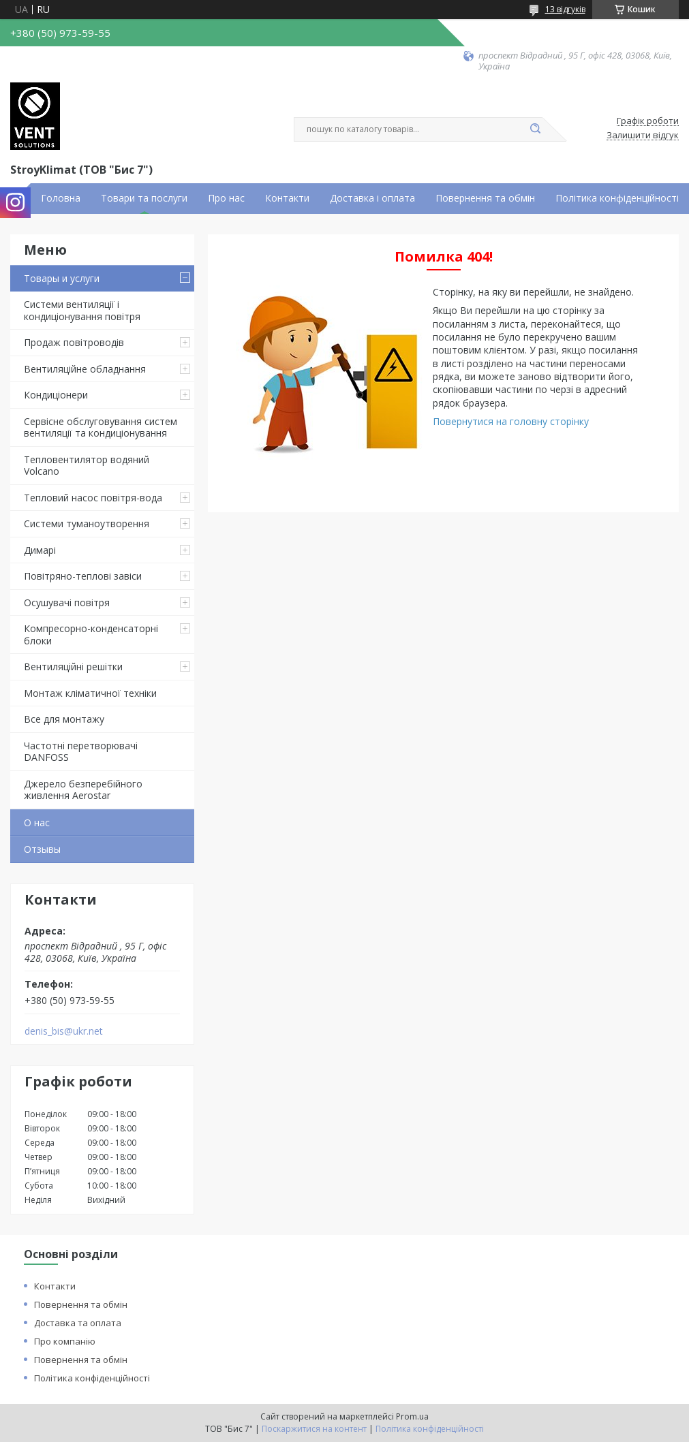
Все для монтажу (64, 718)
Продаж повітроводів (74, 342)
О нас (37, 822)
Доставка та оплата (77, 1323)
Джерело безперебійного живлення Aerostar (83, 789)
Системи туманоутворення (86, 523)
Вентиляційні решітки (73, 666)
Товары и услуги (61, 278)
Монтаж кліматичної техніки (90, 693)
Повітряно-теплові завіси (83, 575)
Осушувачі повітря (67, 602)
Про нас (226, 198)
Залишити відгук (643, 135)
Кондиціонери (56, 394)
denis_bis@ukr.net (64, 1031)
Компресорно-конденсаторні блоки (91, 634)
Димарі (40, 550)
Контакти (287, 198)
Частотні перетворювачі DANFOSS (81, 751)
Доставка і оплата (372, 198)
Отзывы (42, 849)
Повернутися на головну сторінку (511, 421)
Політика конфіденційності (617, 198)
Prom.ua (412, 1416)
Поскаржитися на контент (314, 1429)
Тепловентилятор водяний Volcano (86, 465)
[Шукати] (535, 129)
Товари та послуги (144, 198)
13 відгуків (565, 9)
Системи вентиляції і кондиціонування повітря (82, 310)
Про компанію (64, 1341)
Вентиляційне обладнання (85, 368)
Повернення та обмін (485, 198)
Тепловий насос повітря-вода (93, 497)
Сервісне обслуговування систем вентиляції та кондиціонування (100, 427)
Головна (60, 198)
